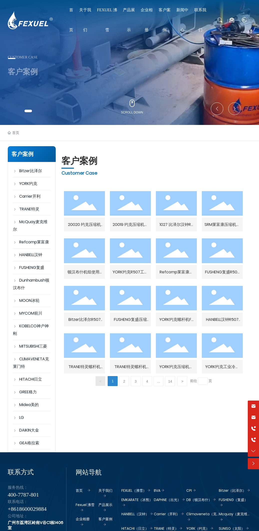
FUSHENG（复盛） (233, 499)
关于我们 (105, 490)
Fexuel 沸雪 (85, 504)
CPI (189, 490)
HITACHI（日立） (135, 528)
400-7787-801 (23, 495)
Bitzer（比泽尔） (232, 490)
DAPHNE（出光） (167, 499)
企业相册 (83, 519)
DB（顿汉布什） (199, 499)
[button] (28, 111)
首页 (79, 490)
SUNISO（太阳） (232, 528)
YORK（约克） (197, 528)
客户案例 (105, 519)
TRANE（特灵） (166, 528)
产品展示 (105, 504)
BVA (157, 490)
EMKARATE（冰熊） (137, 499)
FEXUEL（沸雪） (133, 490)
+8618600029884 (27, 509)
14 (170, 381)
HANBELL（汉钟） (135, 514)
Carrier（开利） (167, 514)
